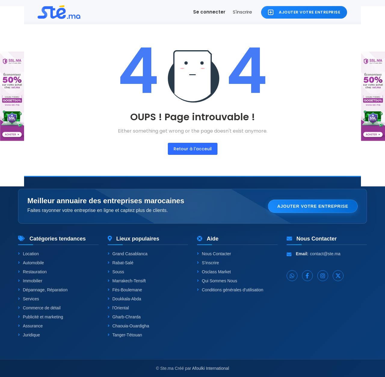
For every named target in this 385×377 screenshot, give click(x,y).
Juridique (29, 335)
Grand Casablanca (128, 253)
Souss (116, 271)
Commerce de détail (39, 307)
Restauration (32, 271)
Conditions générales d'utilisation (230, 289)
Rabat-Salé (121, 262)
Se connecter (209, 12)
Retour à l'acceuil (193, 149)
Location (28, 253)
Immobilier (30, 280)
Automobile (31, 262)
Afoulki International (210, 368)
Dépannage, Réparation (43, 289)
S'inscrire (242, 12)
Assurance (30, 325)
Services (28, 298)
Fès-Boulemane (125, 289)
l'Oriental (118, 307)
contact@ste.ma (325, 253)
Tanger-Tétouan (125, 335)
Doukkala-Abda (124, 298)
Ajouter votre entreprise (312, 206)
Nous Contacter (214, 253)
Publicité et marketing (40, 316)
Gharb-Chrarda (124, 316)
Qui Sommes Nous (217, 280)
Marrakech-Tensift (127, 280)
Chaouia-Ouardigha (128, 325)
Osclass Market (214, 271)
